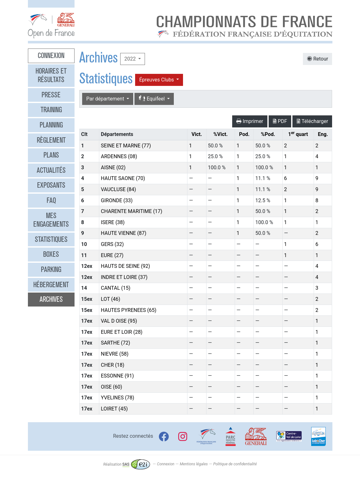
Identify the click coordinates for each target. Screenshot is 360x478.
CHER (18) (112, 365)
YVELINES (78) (117, 398)
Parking (51, 269)
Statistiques (51, 239)
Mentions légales (194, 464)
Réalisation (126, 464)
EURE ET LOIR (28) (121, 332)
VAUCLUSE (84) (118, 189)
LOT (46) (110, 299)
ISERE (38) (113, 222)
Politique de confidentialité (235, 464)
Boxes (51, 254)
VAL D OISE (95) (119, 321)
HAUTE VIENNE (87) (123, 233)
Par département (105, 99)
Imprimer (249, 121)
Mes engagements (51, 220)
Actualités (51, 170)
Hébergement (51, 284)
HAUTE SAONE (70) (123, 178)
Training (51, 109)
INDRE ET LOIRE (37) (124, 277)
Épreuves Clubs (157, 80)
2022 (130, 59)
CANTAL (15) (115, 288)
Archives (51, 299)
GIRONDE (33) (117, 200)
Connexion (51, 55)
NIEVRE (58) (114, 354)
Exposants (51, 185)
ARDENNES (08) (119, 156)
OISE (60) (111, 387)
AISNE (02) (113, 168)
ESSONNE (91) (117, 376)
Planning (51, 124)
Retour (317, 59)
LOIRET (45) (114, 409)
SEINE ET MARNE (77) (126, 146)
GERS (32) (112, 244)
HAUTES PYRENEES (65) (128, 310)
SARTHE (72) (115, 343)
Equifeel (152, 99)
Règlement (51, 140)
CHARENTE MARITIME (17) (131, 211)
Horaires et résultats (51, 75)
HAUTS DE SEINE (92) (125, 266)
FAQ (51, 200)
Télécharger (312, 121)
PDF (280, 121)
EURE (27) (112, 255)
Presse (51, 94)
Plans (51, 155)
